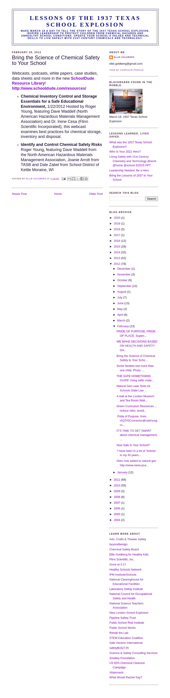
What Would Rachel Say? (125, 677)
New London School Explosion (128, 612)
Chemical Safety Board (124, 549)
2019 (117, 223)
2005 (117, 514)
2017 (117, 235)
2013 (117, 258)
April (120, 314)
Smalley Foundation (122, 658)
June (120, 303)
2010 (117, 485)
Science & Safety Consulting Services (133, 653)
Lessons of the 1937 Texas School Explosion (85, 21)
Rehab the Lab (118, 632)
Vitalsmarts (116, 672)
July (120, 297)
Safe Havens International (126, 642)
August (122, 291)
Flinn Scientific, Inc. (121, 559)
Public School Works (122, 627)
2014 (117, 252)
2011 (117, 479)
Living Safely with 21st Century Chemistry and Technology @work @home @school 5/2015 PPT (132, 161)
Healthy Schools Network (125, 569)
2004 (117, 520)
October (122, 280)
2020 (117, 217)
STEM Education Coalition (126, 638)
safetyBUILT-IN (119, 648)
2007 (117, 502)
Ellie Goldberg (124, 57)
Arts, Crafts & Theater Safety (127, 539)
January (122, 472)
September (124, 286)
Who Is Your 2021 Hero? (125, 151)
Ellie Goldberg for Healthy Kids (129, 554)
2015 (117, 246)
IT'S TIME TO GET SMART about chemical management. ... (137, 435)
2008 (117, 497)
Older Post (96, 193)
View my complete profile (126, 70)
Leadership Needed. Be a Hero (129, 170)
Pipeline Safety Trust (122, 617)
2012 (117, 263)
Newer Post (19, 193)
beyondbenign (118, 544)
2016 (117, 240)
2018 (117, 229)
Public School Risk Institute (126, 622)
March (121, 320)
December (124, 268)
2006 (117, 508)
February (123, 326)
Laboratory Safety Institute (126, 589)
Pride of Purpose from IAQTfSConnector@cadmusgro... (136, 421)
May (120, 309)
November (124, 274)
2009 (117, 491)
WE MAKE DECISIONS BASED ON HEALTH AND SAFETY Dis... (136, 346)
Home (58, 193)
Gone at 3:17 (117, 564)
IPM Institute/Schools (122, 574)
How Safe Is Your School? (133, 445)
